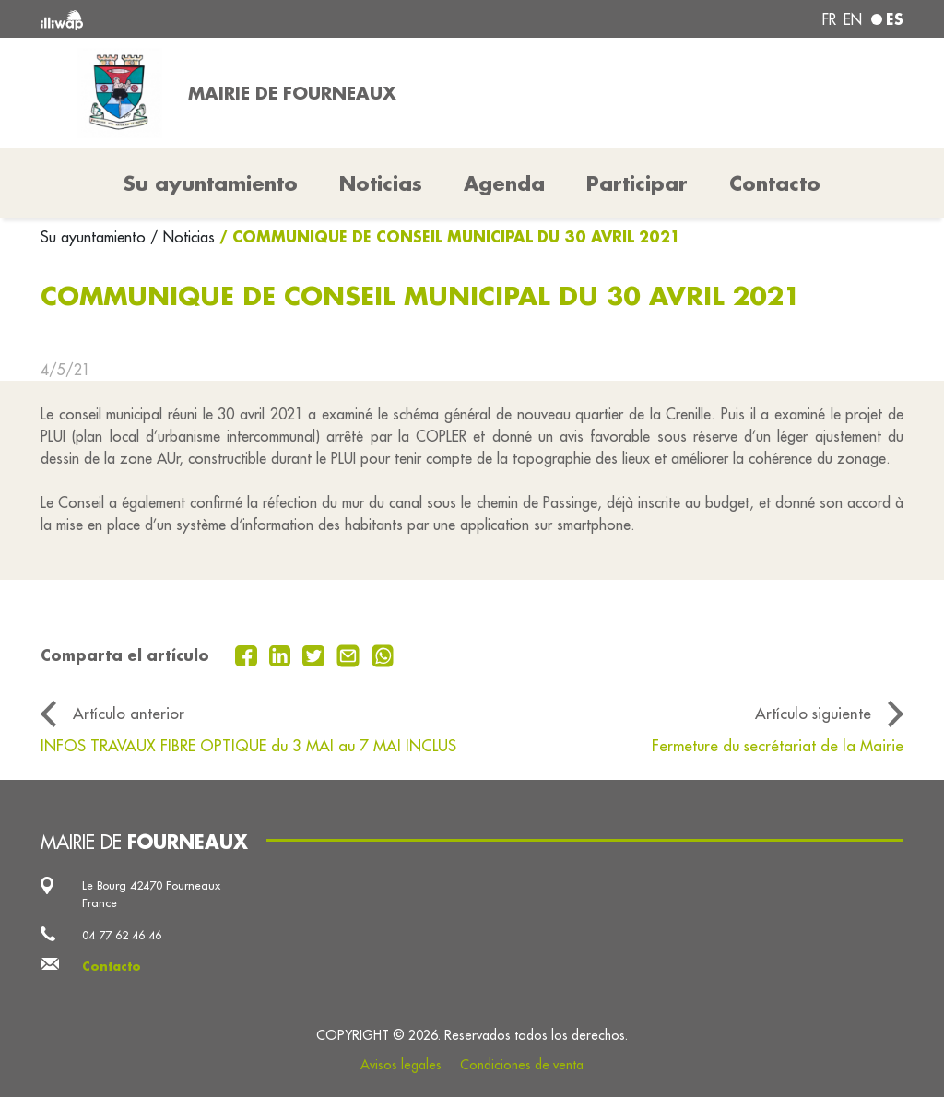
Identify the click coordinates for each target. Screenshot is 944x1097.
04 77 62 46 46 (121, 934)
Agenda (504, 183)
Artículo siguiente (813, 713)
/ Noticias (182, 237)
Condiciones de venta (522, 1064)
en (853, 19)
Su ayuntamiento (95, 237)
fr (829, 19)
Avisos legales (401, 1064)
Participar (637, 183)
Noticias (380, 183)
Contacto (774, 183)
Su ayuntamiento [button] (211, 183)
